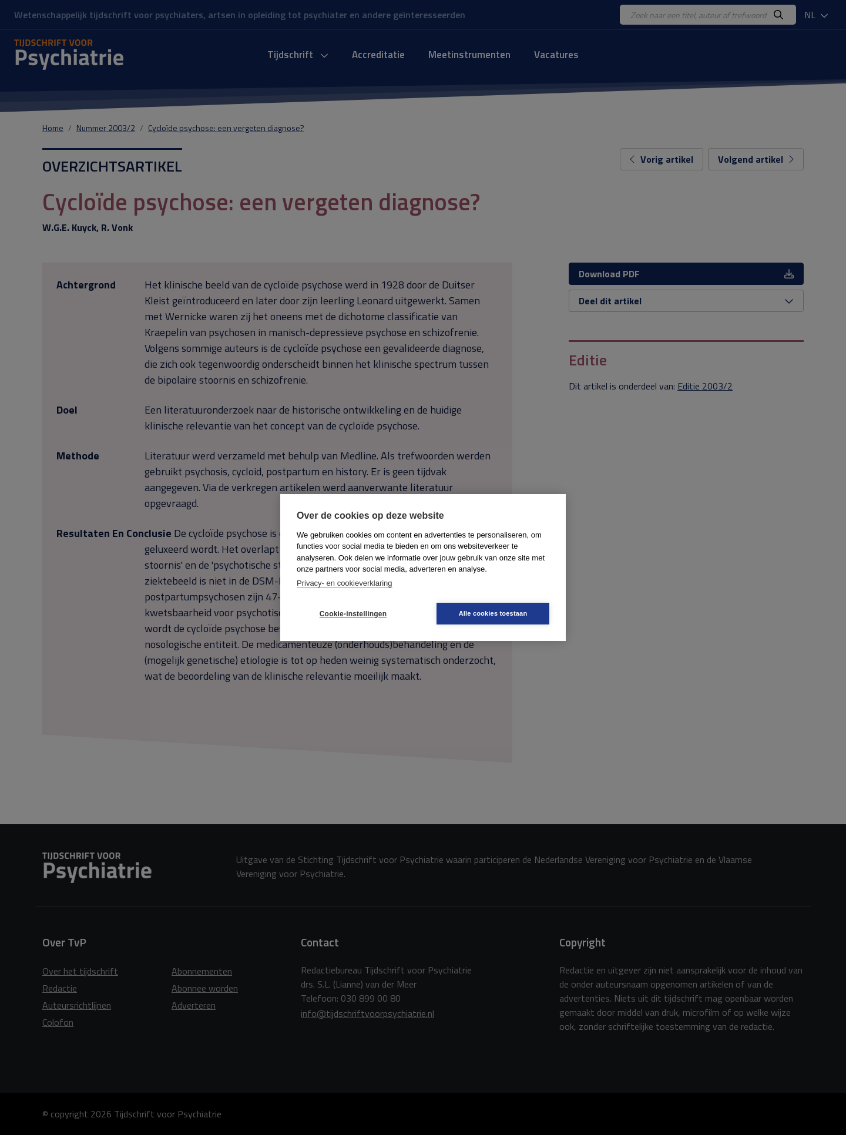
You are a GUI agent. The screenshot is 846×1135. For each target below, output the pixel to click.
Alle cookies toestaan (493, 613)
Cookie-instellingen (353, 614)
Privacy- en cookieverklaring (344, 583)
